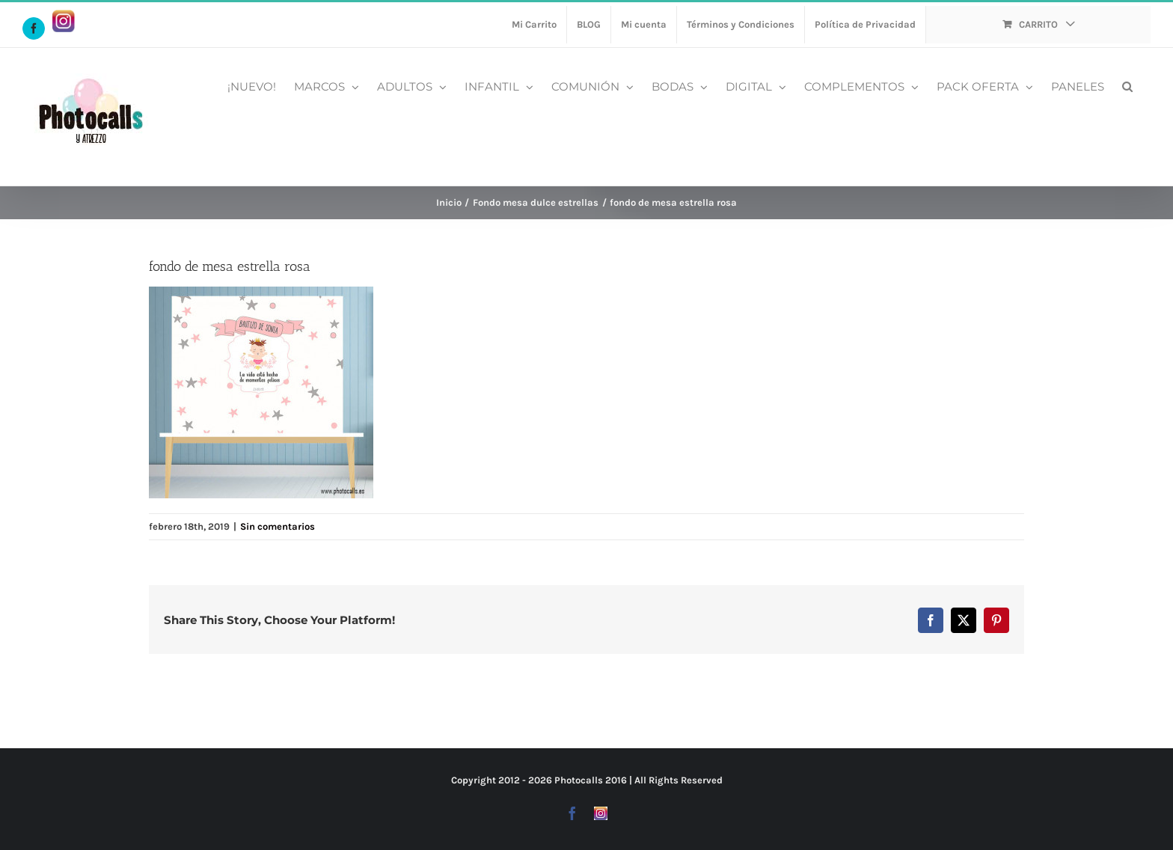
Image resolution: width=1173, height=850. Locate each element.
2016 (616, 780)
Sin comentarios (277, 526)
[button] (1127, 85)
